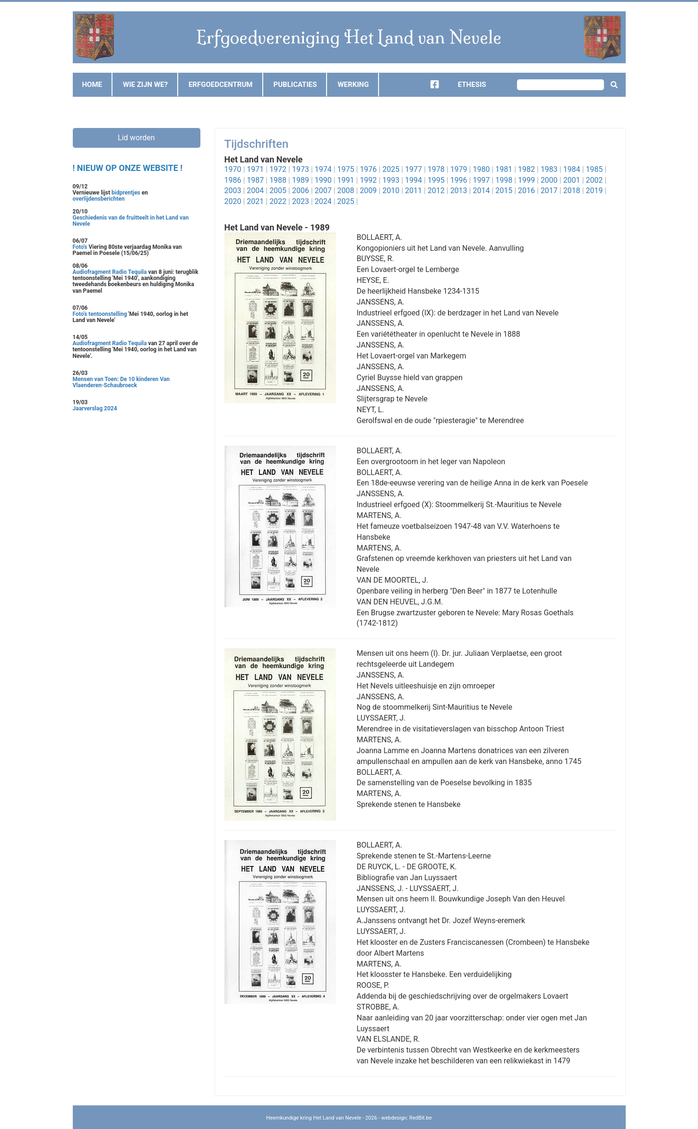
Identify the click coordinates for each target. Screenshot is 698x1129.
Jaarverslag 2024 (95, 408)
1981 (503, 169)
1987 (255, 180)
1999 (526, 180)
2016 (526, 190)
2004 (255, 190)
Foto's (81, 247)
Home (92, 84)
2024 (323, 201)
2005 (277, 190)
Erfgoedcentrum (221, 84)
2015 (503, 190)
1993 (390, 180)
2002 (594, 180)
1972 (277, 169)
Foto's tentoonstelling (100, 314)
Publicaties (295, 84)
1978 (436, 169)
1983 (549, 169)
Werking (353, 84)
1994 (413, 180)
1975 (345, 169)
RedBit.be (420, 1118)
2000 (549, 180)
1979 (458, 169)
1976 (368, 169)
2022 (277, 201)
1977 (413, 169)
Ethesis (472, 84)
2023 (300, 201)
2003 (232, 190)
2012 (436, 190)
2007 (323, 190)
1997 (481, 180)
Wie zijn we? (145, 84)
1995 (436, 180)
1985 (594, 169)
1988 (277, 180)
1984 (571, 169)
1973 (300, 169)
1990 (323, 180)
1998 (503, 180)
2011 (413, 190)
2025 (390, 169)
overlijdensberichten (99, 198)
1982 (526, 169)
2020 (232, 201)
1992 (368, 180)
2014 (481, 190)
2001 (571, 180)
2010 (390, 190)
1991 (345, 180)
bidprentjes (126, 192)
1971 (255, 169)
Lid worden (136, 137)
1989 (300, 180)
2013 (458, 190)
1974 (323, 169)
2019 (594, 190)
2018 (571, 190)
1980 (481, 169)
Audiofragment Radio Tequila (110, 272)
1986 (232, 180)
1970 (232, 169)
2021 (255, 201)
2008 (345, 190)
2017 (549, 190)
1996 (458, 180)
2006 (300, 190)
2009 (368, 190)
